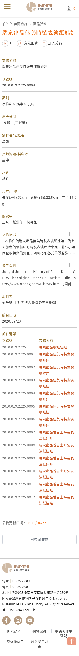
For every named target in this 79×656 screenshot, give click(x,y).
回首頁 (5, 23)
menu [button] (7, 7)
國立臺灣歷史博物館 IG (18, 620)
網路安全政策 (39, 643)
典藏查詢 (21, 23)
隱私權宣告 (15, 641)
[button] (39, 235)
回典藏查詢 (39, 539)
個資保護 (39, 631)
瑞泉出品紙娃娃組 (53, 347)
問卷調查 (14, 631)
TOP (71, 641)
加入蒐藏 (55, 42)
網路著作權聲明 (63, 633)
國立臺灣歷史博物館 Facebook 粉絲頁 (6, 620)
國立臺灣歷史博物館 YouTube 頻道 (30, 620)
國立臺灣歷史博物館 (17, 568)
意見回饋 (31, 42)
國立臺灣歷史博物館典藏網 (40, 7)
